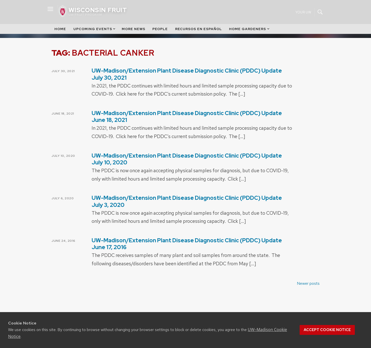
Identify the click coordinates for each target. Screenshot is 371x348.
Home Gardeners (249, 29)
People (160, 29)
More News (133, 29)
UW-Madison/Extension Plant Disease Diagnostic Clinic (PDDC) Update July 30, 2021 (187, 74)
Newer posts (308, 283)
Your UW (303, 12)
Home (60, 29)
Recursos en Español (198, 29)
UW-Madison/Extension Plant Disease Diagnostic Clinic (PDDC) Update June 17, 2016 (187, 244)
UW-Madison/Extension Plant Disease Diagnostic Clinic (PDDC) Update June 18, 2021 (187, 117)
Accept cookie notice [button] (327, 329)
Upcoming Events (94, 29)
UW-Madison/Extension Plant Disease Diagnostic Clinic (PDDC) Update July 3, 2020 (187, 201)
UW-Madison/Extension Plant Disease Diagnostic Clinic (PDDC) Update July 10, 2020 (187, 159)
